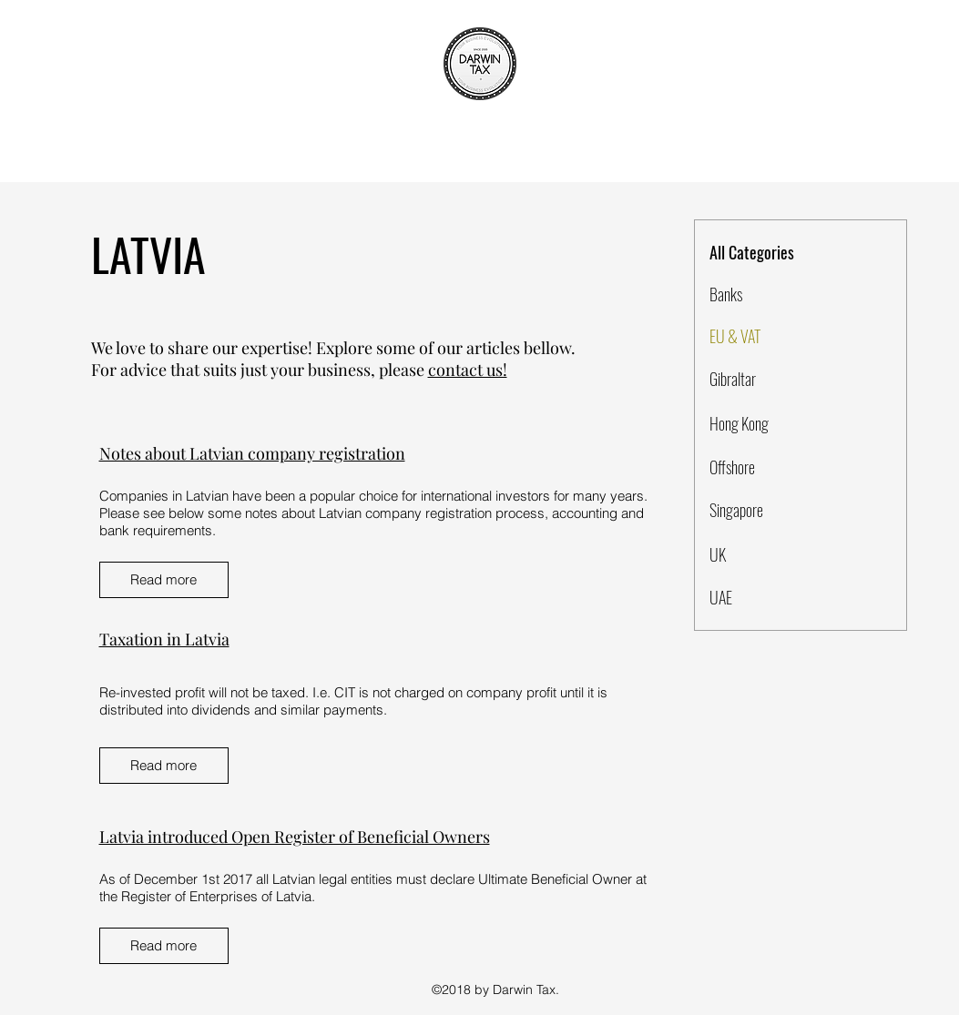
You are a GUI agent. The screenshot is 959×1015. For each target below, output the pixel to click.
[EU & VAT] (774, 337)
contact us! (467, 370)
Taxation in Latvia (164, 639)
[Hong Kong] (774, 424)
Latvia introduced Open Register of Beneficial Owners (294, 837)
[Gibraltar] (774, 379)
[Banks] (774, 295)
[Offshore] (774, 468)
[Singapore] (774, 510)
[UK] (774, 555)
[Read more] (164, 580)
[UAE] (774, 598)
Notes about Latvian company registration (252, 453)
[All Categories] (775, 253)
